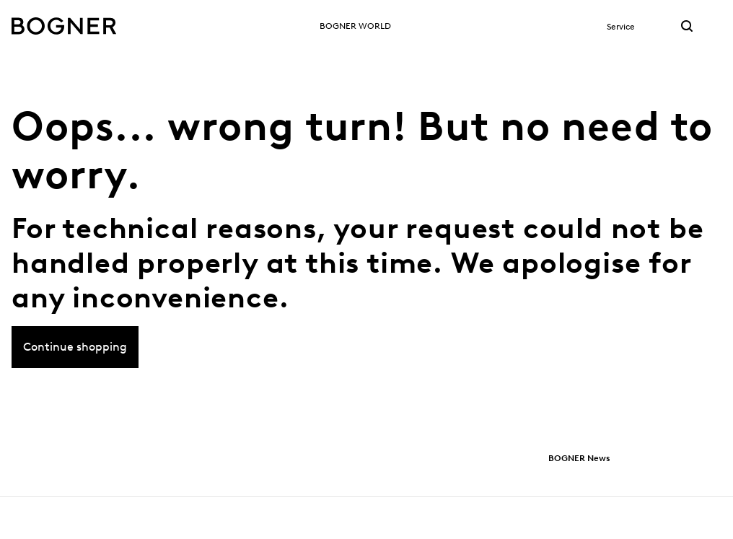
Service (621, 26)
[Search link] (687, 27)
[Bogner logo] (64, 26)
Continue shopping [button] (75, 354)
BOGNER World (355, 25)
